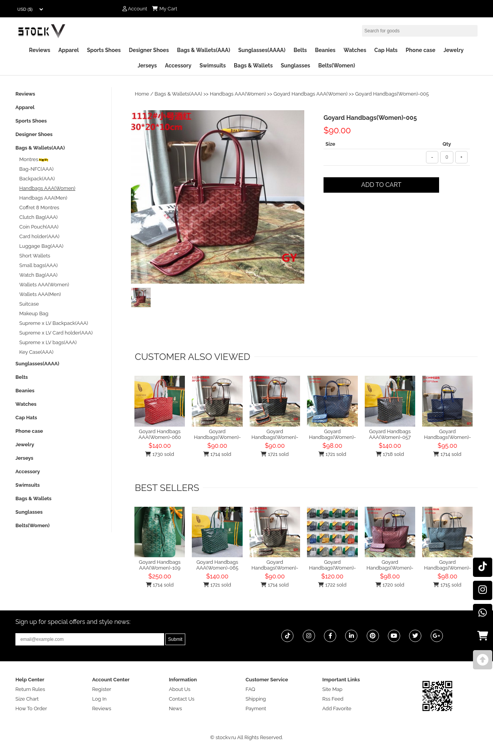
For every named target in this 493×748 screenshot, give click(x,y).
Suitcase (29, 304)
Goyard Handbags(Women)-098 (337, 565)
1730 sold (159, 454)
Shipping (256, 699)
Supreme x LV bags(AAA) (48, 342)
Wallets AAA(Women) (44, 284)
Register (101, 689)
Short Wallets (34, 256)
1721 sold (274, 454)
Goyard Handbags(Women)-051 (336, 434)
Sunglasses (295, 65)
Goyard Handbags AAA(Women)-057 (390, 434)
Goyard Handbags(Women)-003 (222, 434)
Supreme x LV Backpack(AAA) (53, 323)
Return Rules (30, 689)
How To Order (31, 708)
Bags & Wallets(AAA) (203, 50)
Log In (99, 699)
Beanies (325, 50)
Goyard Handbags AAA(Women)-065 (217, 565)
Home (142, 94)
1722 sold (332, 585)
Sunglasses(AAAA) (261, 50)
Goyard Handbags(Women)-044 (452, 565)
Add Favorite (336, 708)
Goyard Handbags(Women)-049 (394, 565)
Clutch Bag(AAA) (38, 217)
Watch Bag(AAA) (38, 275)
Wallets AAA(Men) (40, 294)
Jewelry (453, 50)
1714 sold (217, 454)
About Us (179, 689)
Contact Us (181, 699)
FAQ (250, 689)
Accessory (178, 65)
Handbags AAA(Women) (238, 94)
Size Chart (27, 699)
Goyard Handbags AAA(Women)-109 (160, 565)
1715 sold (447, 585)
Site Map (332, 689)
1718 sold (390, 454)
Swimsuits (213, 65)
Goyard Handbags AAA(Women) (310, 94)
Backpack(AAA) (37, 179)
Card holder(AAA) (39, 236)
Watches (355, 50)
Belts (300, 50)
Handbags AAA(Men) (43, 198)
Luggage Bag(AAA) (41, 246)
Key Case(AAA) (36, 352)
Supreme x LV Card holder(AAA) (56, 333)
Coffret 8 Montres (39, 207)
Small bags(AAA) (38, 265)
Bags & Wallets (253, 65)
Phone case (420, 50)
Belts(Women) (336, 65)
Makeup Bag (33, 313)
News (175, 708)
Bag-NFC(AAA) (36, 169)
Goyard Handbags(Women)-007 (279, 434)
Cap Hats (385, 50)
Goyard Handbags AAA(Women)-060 (160, 434)
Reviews (39, 50)
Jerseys (147, 65)
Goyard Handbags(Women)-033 (452, 434)
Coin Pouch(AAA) (39, 227)
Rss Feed (333, 699)
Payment (256, 708)
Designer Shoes (149, 50)
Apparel (68, 50)
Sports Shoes (104, 50)
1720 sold (390, 585)
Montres (34, 159)
